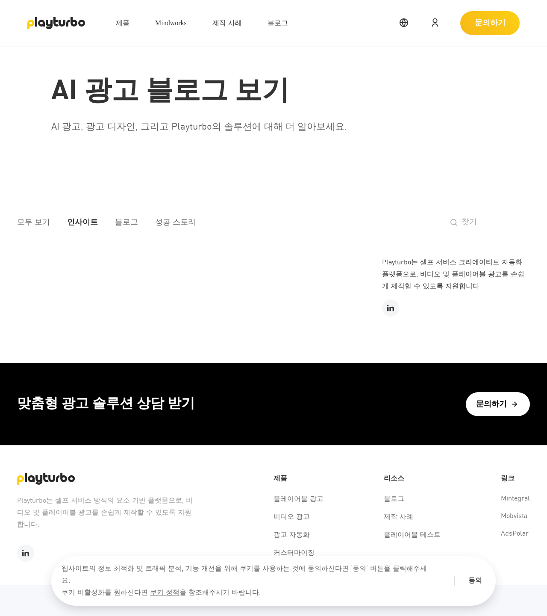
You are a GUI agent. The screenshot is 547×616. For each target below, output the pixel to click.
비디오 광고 (292, 517)
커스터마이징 (294, 553)
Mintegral (515, 498)
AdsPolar (515, 533)
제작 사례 (227, 23)
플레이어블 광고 (298, 499)
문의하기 (490, 23)
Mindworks (171, 23)
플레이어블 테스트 (412, 535)
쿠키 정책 (164, 592)
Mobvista (514, 516)
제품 (122, 23)
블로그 (278, 23)
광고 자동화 (292, 535)
